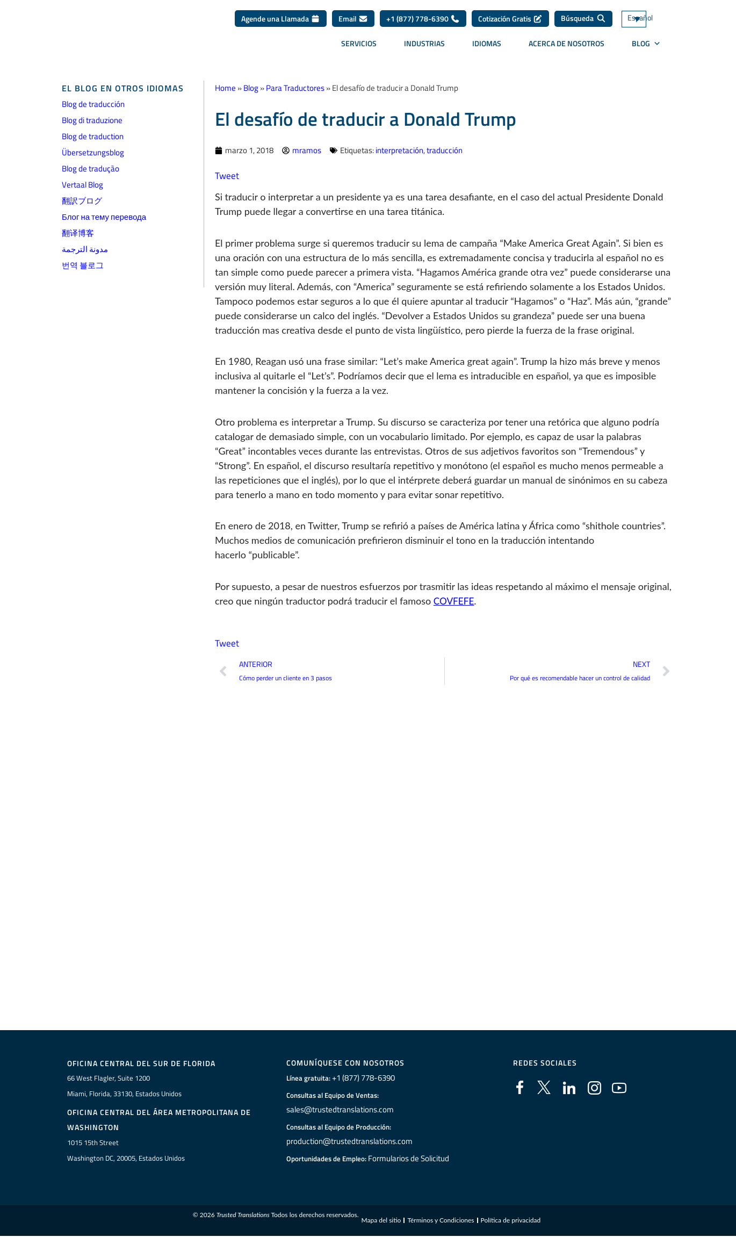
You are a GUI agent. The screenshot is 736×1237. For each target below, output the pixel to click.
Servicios (359, 47)
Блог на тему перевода (104, 217)
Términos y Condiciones (440, 1221)
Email (353, 22)
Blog (250, 88)
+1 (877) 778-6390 (423, 22)
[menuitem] (650, 23)
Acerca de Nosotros (566, 47)
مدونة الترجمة (85, 249)
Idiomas (486, 47)
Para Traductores (295, 88)
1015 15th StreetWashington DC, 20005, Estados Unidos (126, 1151)
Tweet (227, 175)
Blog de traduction (93, 136)
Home (225, 88)
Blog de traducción (93, 104)
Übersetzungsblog (93, 152)
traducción (445, 150)
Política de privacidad (511, 1221)
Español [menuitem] (638, 23)
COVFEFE (455, 601)
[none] (650, 23)
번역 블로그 (83, 265)
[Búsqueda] (583, 23)
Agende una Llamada (280, 22)
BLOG (646, 47)
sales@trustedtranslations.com (339, 1109)
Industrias (424, 47)
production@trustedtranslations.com (347, 1141)
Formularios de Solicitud (408, 1158)
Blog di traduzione (92, 120)
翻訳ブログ (82, 201)
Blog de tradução (90, 168)
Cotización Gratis (510, 22)
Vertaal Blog (82, 184)
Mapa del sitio (381, 1221)
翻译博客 (78, 233)
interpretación (399, 150)
